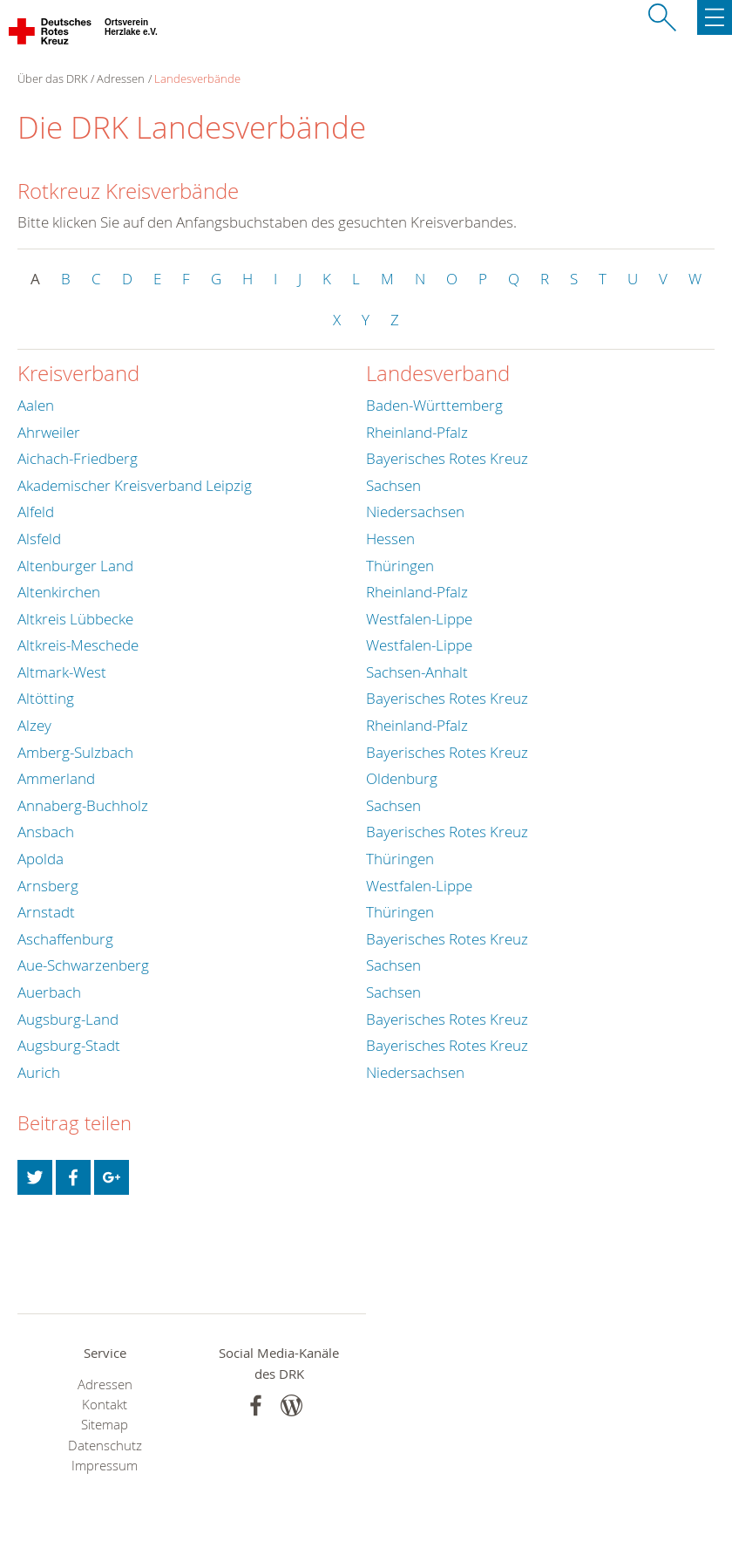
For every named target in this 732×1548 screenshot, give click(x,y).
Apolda (40, 859)
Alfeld (35, 511)
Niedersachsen (415, 511)
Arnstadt (46, 912)
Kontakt (104, 1404)
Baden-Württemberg (434, 405)
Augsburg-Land (68, 1019)
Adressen (121, 78)
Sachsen (393, 485)
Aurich (38, 1072)
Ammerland (56, 778)
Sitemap (104, 1424)
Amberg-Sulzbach (75, 752)
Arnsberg (47, 886)
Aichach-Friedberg (77, 458)
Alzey (34, 725)
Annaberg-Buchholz (82, 805)
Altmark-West (61, 672)
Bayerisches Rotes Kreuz (447, 458)
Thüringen (400, 566)
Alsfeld (39, 539)
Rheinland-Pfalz (417, 432)
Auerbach (49, 992)
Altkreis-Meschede (78, 645)
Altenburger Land (75, 566)
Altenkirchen (58, 592)
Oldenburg (401, 778)
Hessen (390, 539)
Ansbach (45, 832)
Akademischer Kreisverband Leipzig (134, 485)
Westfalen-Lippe (419, 619)
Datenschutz (105, 1445)
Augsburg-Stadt (68, 1045)
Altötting (45, 698)
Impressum (104, 1465)
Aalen (35, 405)
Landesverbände (197, 78)
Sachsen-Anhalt (417, 672)
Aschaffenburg (65, 939)
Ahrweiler (48, 432)
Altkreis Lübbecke (75, 619)
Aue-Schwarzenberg (83, 965)
